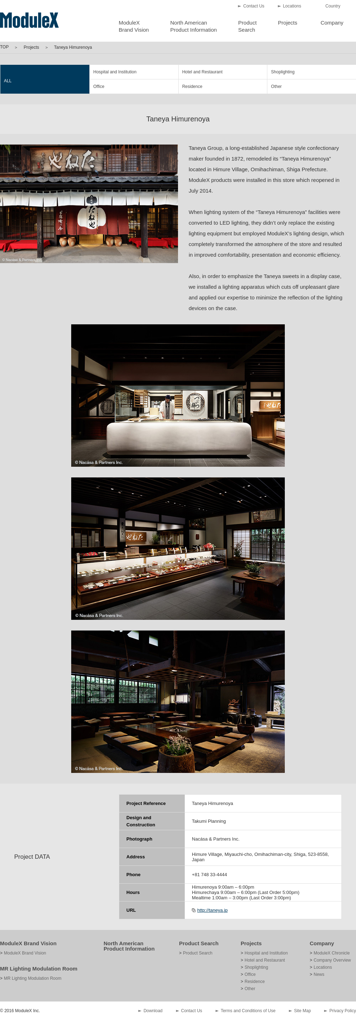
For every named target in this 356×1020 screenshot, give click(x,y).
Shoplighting (282, 71)
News (319, 974)
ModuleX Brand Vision (28, 943)
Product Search (199, 943)
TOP (4, 47)
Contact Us (253, 6)
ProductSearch (247, 26)
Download (152, 1010)
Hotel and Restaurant (202, 71)
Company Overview (332, 960)
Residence (192, 86)
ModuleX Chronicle (332, 953)
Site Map (302, 1010)
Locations (292, 6)
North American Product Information (129, 946)
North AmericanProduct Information (193, 26)
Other (276, 86)
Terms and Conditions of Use (248, 1010)
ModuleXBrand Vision (134, 26)
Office (98, 86)
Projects (287, 23)
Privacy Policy (342, 1010)
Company (331, 23)
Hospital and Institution (114, 71)
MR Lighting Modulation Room (38, 969)
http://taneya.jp (212, 910)
